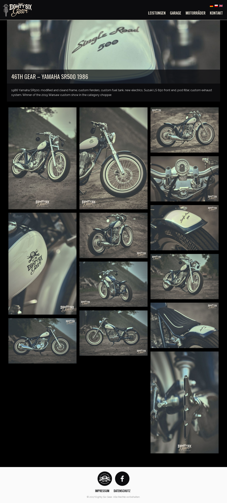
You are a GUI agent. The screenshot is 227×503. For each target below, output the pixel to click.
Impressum (102, 490)
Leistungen (157, 13)
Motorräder (196, 13)
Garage (175, 13)
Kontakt (216, 13)
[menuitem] (158, 13)
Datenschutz (122, 490)
